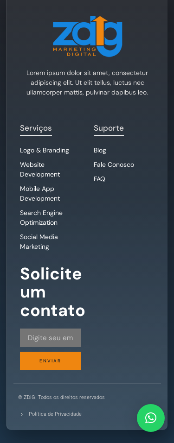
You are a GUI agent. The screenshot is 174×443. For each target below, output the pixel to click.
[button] (151, 418)
